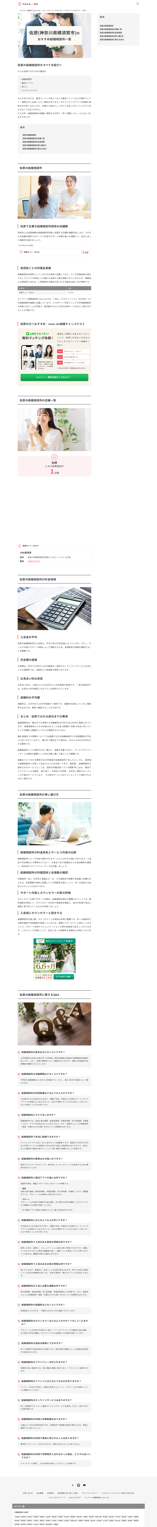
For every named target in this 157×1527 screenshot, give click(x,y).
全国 (43, 10)
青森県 (23, 1516)
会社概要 (40, 1493)
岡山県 (93, 1520)
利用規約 (50, 1493)
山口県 (105, 1520)
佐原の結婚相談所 (29, 135)
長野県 (136, 1516)
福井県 (124, 1516)
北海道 (17, 1516)
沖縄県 (55, 1524)
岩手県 (29, 1516)
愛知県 (29, 1520)
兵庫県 (60, 1520)
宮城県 (35, 1516)
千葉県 (85, 1516)
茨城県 (60, 1516)
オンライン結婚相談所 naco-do (97, 1497)
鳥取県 (80, 1520)
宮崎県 (42, 1524)
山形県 (48, 1516)
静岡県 (23, 1520)
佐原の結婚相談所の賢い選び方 (34, 145)
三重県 (35, 1520)
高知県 (130, 1520)
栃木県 (66, 1516)
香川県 (117, 1520)
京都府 (48, 1520)
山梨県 (130, 1516)
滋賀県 (42, 1520)
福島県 (54, 1516)
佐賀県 (17, 1524)
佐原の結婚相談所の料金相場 (34, 141)
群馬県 (73, 1516)
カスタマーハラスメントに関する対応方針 (118, 1493)
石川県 (117, 1516)
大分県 (35, 1524)
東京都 (91, 1516)
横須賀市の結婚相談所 (72, 10)
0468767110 (34, 561)
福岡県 (136, 1520)
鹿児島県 (49, 1524)
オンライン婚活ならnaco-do (30, 10)
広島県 (99, 1520)
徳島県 (111, 1520)
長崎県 (23, 1524)
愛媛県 (124, 1520)
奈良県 (66, 1520)
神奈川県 (98, 1516)
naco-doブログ (75, 1497)
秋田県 (42, 1516)
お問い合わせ (28, 1493)
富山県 (111, 1516)
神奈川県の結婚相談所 (55, 10)
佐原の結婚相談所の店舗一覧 (34, 138)
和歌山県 (74, 1520)
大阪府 (54, 1520)
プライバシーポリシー (89, 1493)
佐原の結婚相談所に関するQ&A (35, 148)
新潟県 (105, 1516)
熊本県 (29, 1524)
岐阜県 (17, 1520)
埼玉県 (79, 1516)
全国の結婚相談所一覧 (56, 1497)
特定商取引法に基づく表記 (68, 1493)
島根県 (86, 1520)
